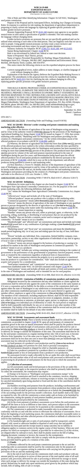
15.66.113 (45, 48)
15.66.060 (22, 160)
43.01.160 (42, 32)
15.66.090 (43, 141)
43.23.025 (68, 48)
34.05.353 (21, 79)
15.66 (41, 51)
